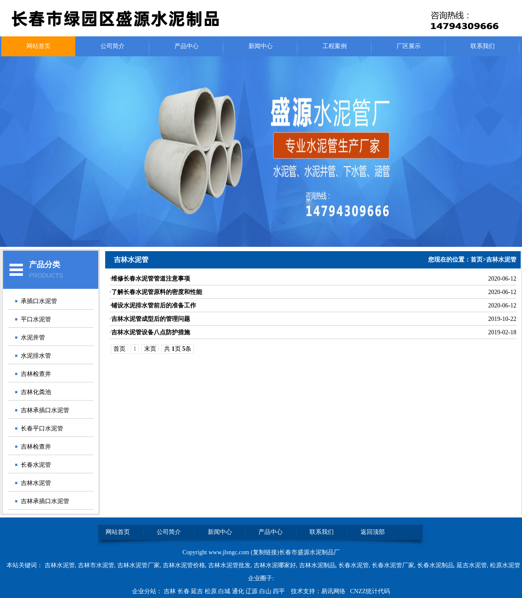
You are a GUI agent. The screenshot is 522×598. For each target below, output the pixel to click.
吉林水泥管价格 (184, 565)
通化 (239, 591)
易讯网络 (333, 591)
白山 (266, 591)
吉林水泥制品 (317, 565)
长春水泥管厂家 (393, 565)
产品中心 (186, 46)
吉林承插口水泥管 (45, 410)
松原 (212, 591)
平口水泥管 (36, 319)
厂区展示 (408, 46)
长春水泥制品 (435, 565)
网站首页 (38, 46)
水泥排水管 (36, 355)
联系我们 (482, 46)
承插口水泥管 (39, 301)
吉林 (170, 591)
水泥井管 (33, 337)
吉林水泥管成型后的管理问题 (150, 319)
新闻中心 (260, 46)
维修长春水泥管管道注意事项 (150, 278)
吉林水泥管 (36, 483)
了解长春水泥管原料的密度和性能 (156, 292)
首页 (476, 259)
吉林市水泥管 (96, 565)
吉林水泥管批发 (229, 565)
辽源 (252, 591)
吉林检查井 (36, 374)
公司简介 (112, 46)
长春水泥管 (36, 465)
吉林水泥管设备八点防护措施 (150, 332)
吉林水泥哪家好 (275, 565)
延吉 (198, 591)
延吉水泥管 (472, 565)
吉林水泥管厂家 (138, 565)
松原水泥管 (505, 565)
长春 (184, 591)
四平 (280, 591)
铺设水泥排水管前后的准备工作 (153, 305)
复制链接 (265, 552)
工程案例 (334, 46)
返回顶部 (373, 532)
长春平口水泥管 (42, 428)
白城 (225, 591)
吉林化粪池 (36, 392)
